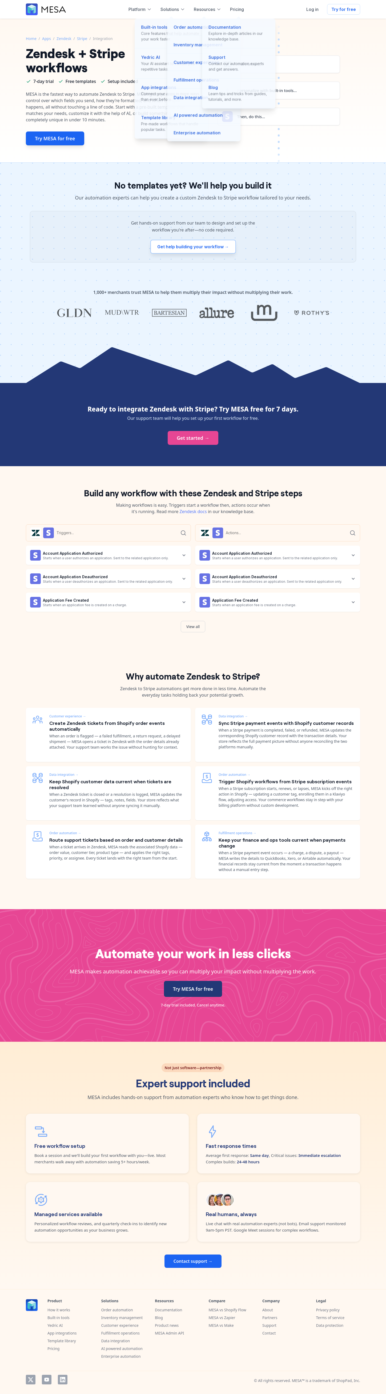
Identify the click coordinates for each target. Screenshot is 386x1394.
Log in (312, 9)
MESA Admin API (169, 1333)
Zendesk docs (193, 511)
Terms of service (330, 1317)
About (267, 1309)
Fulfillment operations (120, 1333)
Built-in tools (58, 1317)
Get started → (193, 438)
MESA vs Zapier (222, 1317)
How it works (58, 1309)
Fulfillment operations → (237, 833)
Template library (61, 1340)
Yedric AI (55, 1325)
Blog (159, 1317)
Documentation (168, 1309)
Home (31, 38)
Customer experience (120, 1325)
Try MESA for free (55, 138)
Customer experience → (67, 716)
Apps (46, 38)
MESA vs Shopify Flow (227, 1309)
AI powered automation (122, 1348)
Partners (269, 1317)
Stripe (82, 38)
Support (269, 1325)
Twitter (30, 1379)
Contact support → (193, 1261)
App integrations (62, 1333)
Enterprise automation (121, 1356)
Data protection (330, 1325)
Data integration (115, 1340)
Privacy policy (328, 1309)
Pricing (53, 1348)
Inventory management (122, 1317)
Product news (167, 1325)
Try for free (343, 9)
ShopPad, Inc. (348, 1380)
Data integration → (63, 774)
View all (193, 626)
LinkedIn (62, 1379)
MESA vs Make (221, 1325)
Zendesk (64, 38)
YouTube (46, 1379)
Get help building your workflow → (193, 246)
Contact (269, 1333)
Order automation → (65, 833)
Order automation (117, 1309)
